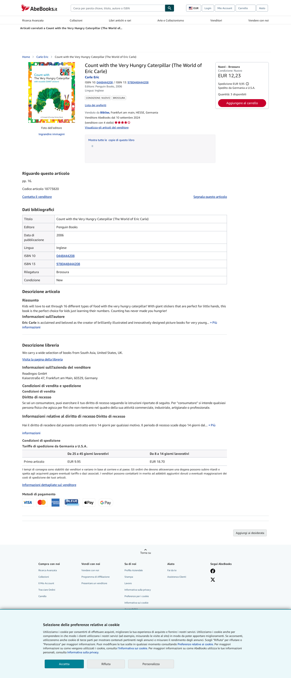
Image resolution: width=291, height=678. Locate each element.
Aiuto (262, 8)
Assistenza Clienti (176, 576)
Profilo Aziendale (133, 570)
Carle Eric (42, 56)
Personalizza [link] (151, 664)
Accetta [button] (64, 664)
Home (26, 56)
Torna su (145, 552)
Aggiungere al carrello (242, 103)
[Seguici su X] (212, 580)
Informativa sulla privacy (137, 589)
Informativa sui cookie (136, 602)
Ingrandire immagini (52, 134)
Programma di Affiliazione (95, 576)
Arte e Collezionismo (170, 20)
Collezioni (76, 20)
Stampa (128, 576)
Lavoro (128, 583)
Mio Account (224, 8)
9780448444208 (68, 264)
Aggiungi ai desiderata (250, 533)
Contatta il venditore (37, 197)
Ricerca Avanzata (32, 20)
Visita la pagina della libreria (42, 359)
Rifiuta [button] (106, 664)
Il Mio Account (46, 583)
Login (208, 8)
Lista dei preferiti (95, 105)
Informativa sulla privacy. (83, 652)
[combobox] (118, 8)
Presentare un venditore (94, 583)
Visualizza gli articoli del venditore (107, 127)
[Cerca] (169, 8)
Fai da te (171, 570)
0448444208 (105, 82)
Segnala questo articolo (210, 197)
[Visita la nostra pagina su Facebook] (212, 571)
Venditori (216, 20)
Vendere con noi (258, 20)
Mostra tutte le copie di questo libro (111, 140)
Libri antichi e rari (120, 20)
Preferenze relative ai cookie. (196, 644)
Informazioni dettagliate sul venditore (49, 485)
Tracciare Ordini (46, 589)
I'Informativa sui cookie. (133, 648)
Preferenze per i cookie (136, 596)
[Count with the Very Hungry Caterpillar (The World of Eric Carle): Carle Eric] (51, 92)
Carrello (42, 596)
